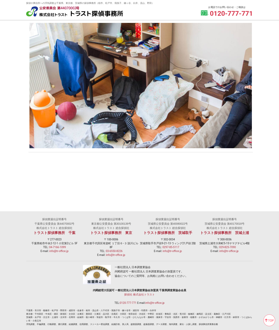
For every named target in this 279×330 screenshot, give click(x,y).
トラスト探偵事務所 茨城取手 (167, 233)
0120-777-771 (128, 302)
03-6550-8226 (114, 251)
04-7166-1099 (57, 247)
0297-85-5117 (170, 247)
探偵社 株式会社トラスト (139, 294)
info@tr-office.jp (58, 251)
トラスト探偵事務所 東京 (111, 233)
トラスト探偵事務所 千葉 (54, 233)
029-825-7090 (227, 247)
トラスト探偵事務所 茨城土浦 (224, 233)
